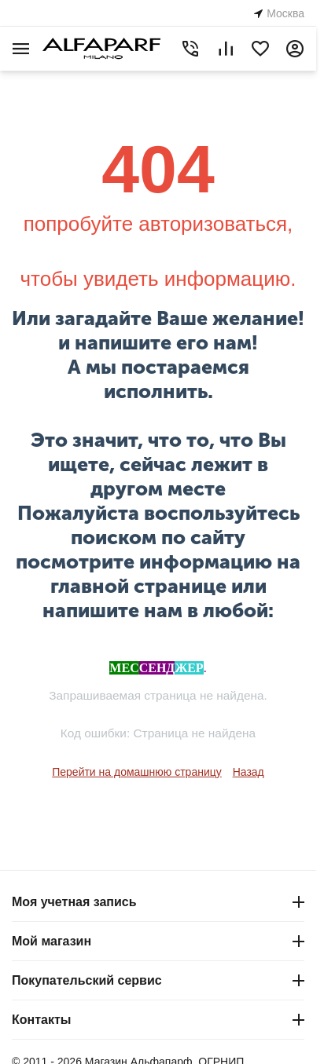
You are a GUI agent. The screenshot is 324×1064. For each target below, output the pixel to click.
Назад (248, 772)
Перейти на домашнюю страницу (137, 772)
